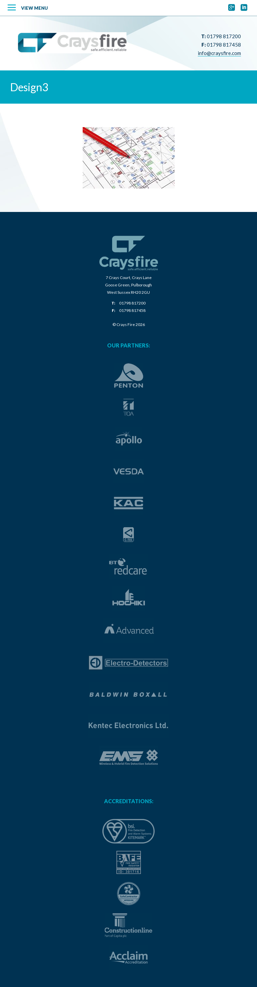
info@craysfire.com (219, 53)
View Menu (34, 8)
